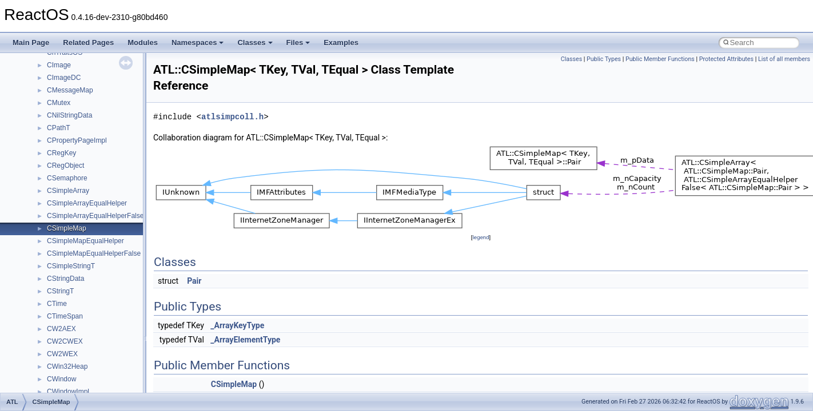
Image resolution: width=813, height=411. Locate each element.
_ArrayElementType (245, 339)
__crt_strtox (56, 325)
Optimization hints (46, 200)
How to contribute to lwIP (57, 99)
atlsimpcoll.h (232, 116)
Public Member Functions (660, 59)
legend (480, 237)
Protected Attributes (726, 59)
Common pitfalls (44, 124)
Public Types (604, 59)
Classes (254, 42)
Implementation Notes (52, 212)
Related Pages (88, 42)
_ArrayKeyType (237, 325)
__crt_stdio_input (64, 300)
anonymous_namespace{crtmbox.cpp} (96, 388)
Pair (194, 280)
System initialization (49, 175)
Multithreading (40, 187)
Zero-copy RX (40, 162)
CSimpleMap (234, 384)
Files (298, 42)
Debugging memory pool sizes (65, 137)
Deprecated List (43, 237)
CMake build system (50, 112)
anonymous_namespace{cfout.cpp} (91, 376)
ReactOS (24, 62)
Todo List (33, 225)
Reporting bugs (42, 150)
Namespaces (198, 42)
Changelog (36, 87)
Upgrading (35, 74)
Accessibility (56, 338)
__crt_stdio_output (66, 313)
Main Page (31, 42)
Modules (142, 42)
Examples (341, 42)
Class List (43, 288)
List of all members (784, 59)
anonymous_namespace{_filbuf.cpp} (93, 350)
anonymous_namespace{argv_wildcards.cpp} (107, 363)
